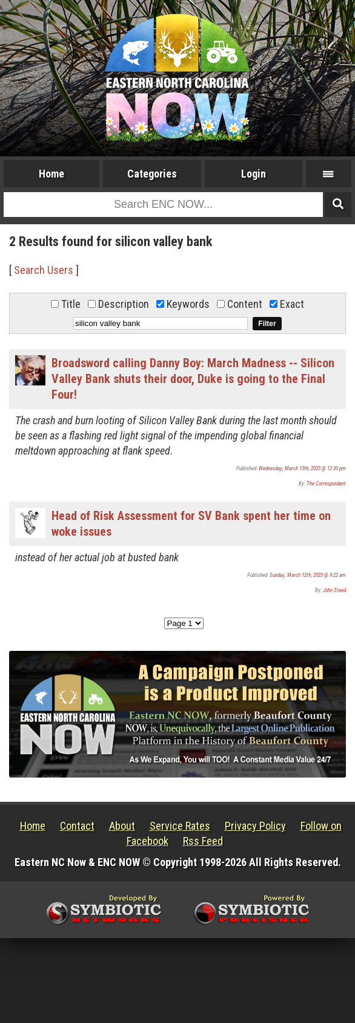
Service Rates (180, 825)
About (122, 825)
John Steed (334, 590)
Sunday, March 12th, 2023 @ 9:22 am (308, 575)
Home (51, 173)
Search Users (43, 270)
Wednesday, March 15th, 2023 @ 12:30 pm (302, 468)
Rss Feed (203, 841)
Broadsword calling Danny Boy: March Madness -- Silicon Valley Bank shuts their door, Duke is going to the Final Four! (192, 379)
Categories (152, 173)
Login (253, 173)
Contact (77, 825)
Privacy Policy (255, 825)
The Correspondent (326, 484)
